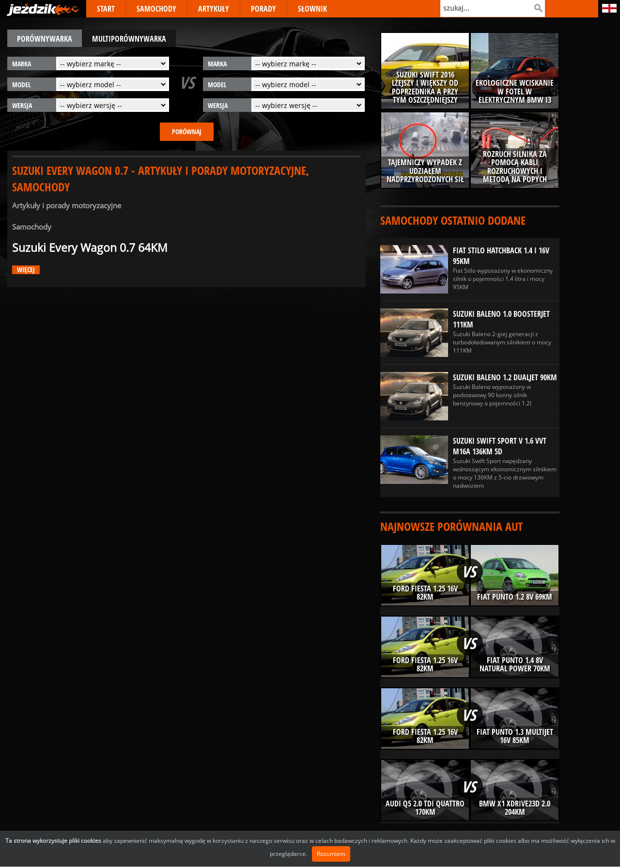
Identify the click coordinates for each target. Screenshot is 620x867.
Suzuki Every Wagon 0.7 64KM (90, 247)
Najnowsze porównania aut (451, 526)
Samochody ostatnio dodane (453, 220)
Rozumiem (331, 854)
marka (21, 63)
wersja (22, 105)
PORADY (263, 8)
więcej (26, 269)
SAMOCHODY (156, 8)
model (21, 84)
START (106, 8)
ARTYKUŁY (213, 8)
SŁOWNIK (312, 8)
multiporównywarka (129, 38)
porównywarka (44, 38)
